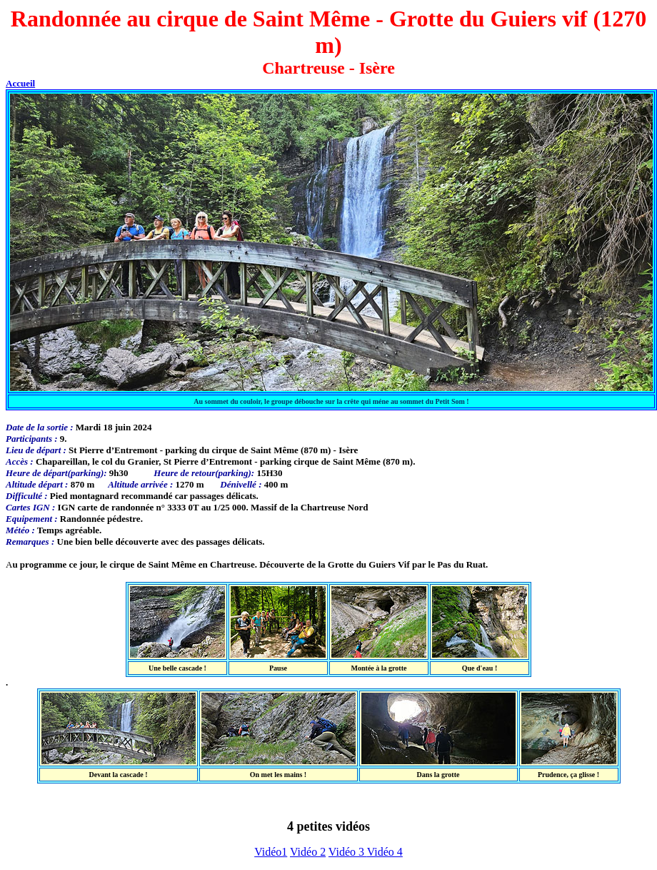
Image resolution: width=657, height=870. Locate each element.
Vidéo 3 (347, 852)
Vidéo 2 (308, 852)
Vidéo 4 (385, 852)
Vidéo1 (270, 852)
